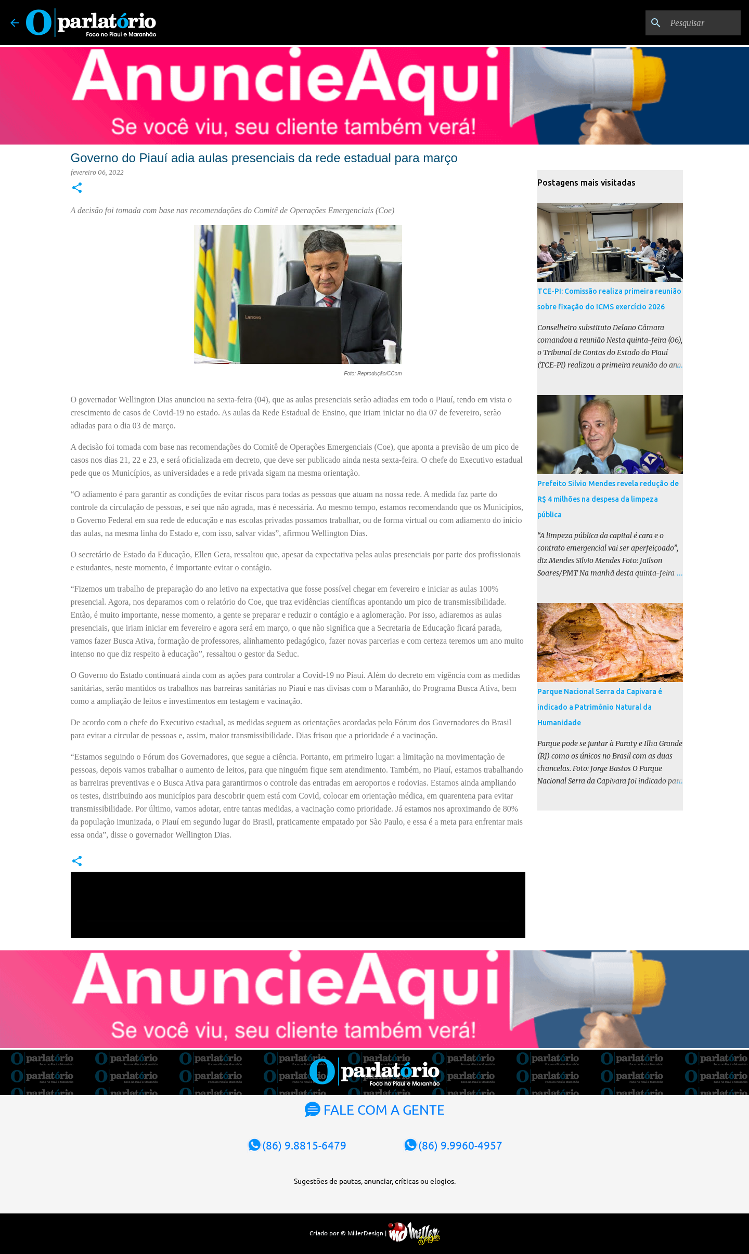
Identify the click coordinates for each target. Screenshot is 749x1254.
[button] (77, 188)
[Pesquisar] (686, 22)
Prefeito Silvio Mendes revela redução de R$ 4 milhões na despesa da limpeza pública (608, 499)
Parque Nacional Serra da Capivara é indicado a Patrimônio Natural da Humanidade (599, 707)
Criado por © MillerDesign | (374, 1233)
